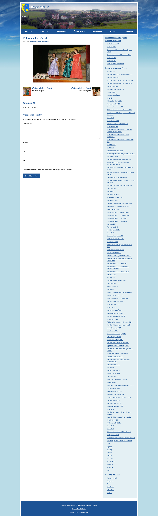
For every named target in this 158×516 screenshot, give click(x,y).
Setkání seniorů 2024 (113, 95)
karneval (110, 464)
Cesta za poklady (112, 286)
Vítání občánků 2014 (113, 400)
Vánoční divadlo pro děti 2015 (116, 280)
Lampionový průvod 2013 (115, 406)
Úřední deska (71, 505)
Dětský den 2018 (112, 156)
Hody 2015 (110, 289)
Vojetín (109, 484)
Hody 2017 (110, 191)
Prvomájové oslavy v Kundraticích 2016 (119, 256)
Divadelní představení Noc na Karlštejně (119, 441)
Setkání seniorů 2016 (113, 230)
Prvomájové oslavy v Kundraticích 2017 (119, 206)
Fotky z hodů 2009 (113, 435)
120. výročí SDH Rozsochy (115, 239)
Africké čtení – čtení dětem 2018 (117, 177)
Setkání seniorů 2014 (113, 364)
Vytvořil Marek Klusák (79, 509)
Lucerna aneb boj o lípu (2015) (116, 334)
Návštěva (110, 458)
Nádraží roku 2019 (113, 121)
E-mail (25, 151)
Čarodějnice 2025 (112, 86)
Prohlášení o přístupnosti (83, 505)
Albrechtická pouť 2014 (114, 391)
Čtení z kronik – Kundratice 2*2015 (118, 343)
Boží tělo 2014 (111, 61)
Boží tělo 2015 (111, 58)
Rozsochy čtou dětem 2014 (115, 394)
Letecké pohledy (112, 478)
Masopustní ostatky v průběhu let (117, 354)
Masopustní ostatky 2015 (115, 340)
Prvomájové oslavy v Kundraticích (117, 124)
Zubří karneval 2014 (113, 388)
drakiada (110, 467)
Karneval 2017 (111, 224)
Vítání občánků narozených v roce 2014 (119, 322)
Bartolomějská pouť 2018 (115, 151)
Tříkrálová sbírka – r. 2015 (115, 357)
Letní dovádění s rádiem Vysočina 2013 (119, 417)
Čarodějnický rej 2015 (114, 328)
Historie (109, 493)
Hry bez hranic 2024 (113, 104)
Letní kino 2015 (112, 307)
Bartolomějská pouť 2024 (115, 107)
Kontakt (63, 505)
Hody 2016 (110, 233)
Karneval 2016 (111, 274)
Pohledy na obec (112, 475)
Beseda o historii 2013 (114, 403)
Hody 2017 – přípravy (114, 194)
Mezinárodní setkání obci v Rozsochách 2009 (121, 438)
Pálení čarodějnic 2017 (114, 209)
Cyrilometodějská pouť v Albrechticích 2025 (120, 80)
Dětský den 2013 (112, 420)
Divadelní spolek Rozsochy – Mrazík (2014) (120, 385)
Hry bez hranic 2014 (113, 373)
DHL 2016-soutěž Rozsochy (115, 250)
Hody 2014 (110, 367)
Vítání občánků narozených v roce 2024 (119, 83)
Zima (109, 444)
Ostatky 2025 (111, 92)
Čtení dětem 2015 (112, 331)
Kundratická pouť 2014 (114, 370)
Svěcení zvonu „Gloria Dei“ (115, 64)
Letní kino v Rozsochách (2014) (117, 379)
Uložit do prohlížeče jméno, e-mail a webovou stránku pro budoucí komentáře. (49, 170)
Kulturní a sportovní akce (116, 68)
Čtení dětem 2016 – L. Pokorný (116, 264)
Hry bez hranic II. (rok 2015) (115, 295)
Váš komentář (27, 123)
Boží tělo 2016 (111, 47)
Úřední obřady (111, 382)
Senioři (109, 455)
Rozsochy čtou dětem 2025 (115, 89)
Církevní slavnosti (113, 41)
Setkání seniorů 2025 (113, 77)
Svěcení (109, 452)
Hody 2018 (110, 148)
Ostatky (109, 449)
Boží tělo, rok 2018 (113, 44)
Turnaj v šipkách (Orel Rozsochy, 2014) (119, 397)
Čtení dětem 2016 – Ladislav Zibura (118, 272)
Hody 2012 (110, 426)
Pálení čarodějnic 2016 (114, 253)
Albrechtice (110, 490)
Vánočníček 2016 (112, 227)
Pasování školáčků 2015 (114, 310)
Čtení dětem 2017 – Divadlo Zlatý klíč (118, 212)
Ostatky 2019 (111, 145)
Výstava (109, 447)
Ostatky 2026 (111, 71)
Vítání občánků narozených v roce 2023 (119, 110)
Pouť (108, 470)
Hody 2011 (110, 429)
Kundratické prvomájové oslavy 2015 (118, 325)
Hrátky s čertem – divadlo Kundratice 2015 (120, 292)
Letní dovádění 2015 (113, 304)
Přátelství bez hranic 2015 (115, 313)
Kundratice (110, 487)
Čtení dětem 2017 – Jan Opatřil (116, 218)
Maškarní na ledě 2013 (114, 423)
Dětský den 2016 (112, 242)
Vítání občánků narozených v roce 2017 (119, 159)
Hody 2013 (110, 409)
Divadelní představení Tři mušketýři (39, 41)
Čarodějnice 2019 (112, 127)
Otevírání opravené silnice (115, 197)
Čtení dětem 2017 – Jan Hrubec (117, 221)
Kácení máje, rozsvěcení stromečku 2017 (120, 185)
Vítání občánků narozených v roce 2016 (119, 203)
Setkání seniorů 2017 (113, 188)
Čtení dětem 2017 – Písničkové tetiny (118, 215)
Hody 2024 (110, 98)
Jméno (25, 143)
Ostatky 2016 (111, 277)
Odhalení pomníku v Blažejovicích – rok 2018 (121, 153)
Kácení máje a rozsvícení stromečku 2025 (120, 74)
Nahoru (95, 505)
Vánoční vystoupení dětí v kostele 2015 (119, 55)
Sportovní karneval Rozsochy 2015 (118, 346)
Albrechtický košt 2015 (114, 337)
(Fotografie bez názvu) (42, 88)
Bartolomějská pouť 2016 (115, 236)
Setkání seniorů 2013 (113, 376)
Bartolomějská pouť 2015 (115, 301)
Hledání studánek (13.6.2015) (116, 316)
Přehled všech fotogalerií (116, 38)
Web (24, 160)
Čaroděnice (110, 461)
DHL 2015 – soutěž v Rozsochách (117, 298)
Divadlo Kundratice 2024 (114, 101)
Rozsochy (110, 481)
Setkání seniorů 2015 (113, 283)
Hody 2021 (110, 118)
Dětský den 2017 (112, 200)
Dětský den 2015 (112, 319)
